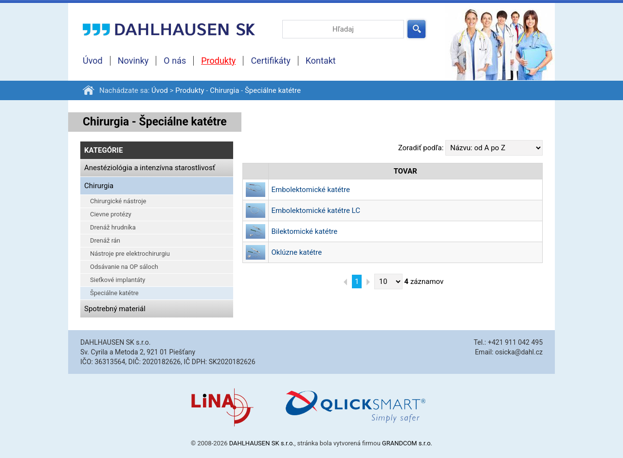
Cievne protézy (110, 214)
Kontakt (321, 61)
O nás (175, 61)
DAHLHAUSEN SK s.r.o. (261, 443)
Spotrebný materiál (115, 308)
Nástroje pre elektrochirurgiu (130, 253)
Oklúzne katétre (297, 252)
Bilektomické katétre (305, 231)
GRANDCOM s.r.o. (407, 443)
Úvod (93, 61)
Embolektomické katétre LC (316, 210)
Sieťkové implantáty (118, 279)
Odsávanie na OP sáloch (124, 266)
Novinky (133, 61)
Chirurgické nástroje (118, 201)
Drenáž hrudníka (113, 227)
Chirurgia (224, 90)
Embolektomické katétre (311, 189)
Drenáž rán (105, 240)
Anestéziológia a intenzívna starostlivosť (149, 167)
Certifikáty (270, 61)
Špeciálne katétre (273, 90)
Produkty (218, 61)
